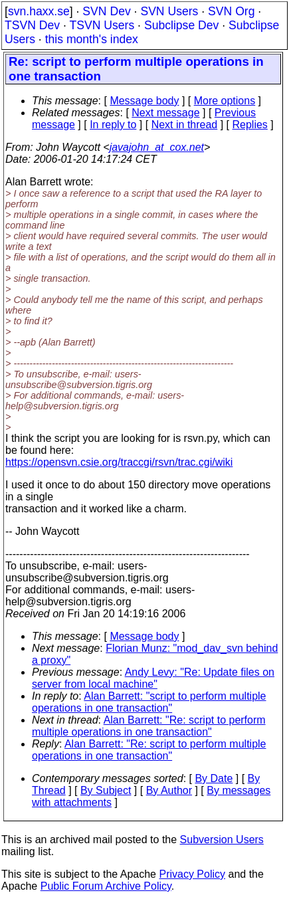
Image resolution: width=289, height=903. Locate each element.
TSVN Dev (32, 25)
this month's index (91, 39)
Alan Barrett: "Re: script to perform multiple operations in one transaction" (149, 726)
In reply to (113, 124)
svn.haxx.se (39, 11)
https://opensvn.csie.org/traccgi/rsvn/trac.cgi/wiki (119, 462)
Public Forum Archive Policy (106, 886)
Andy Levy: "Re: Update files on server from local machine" (153, 678)
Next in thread (184, 124)
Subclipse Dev (181, 25)
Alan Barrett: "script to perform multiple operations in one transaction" (149, 702)
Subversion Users (222, 839)
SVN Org (231, 11)
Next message (165, 112)
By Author (169, 790)
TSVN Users (101, 25)
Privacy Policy (192, 874)
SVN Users (169, 11)
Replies (250, 124)
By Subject (105, 790)
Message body (144, 100)
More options (225, 100)
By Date (214, 778)
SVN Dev (106, 11)
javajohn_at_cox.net (157, 147)
